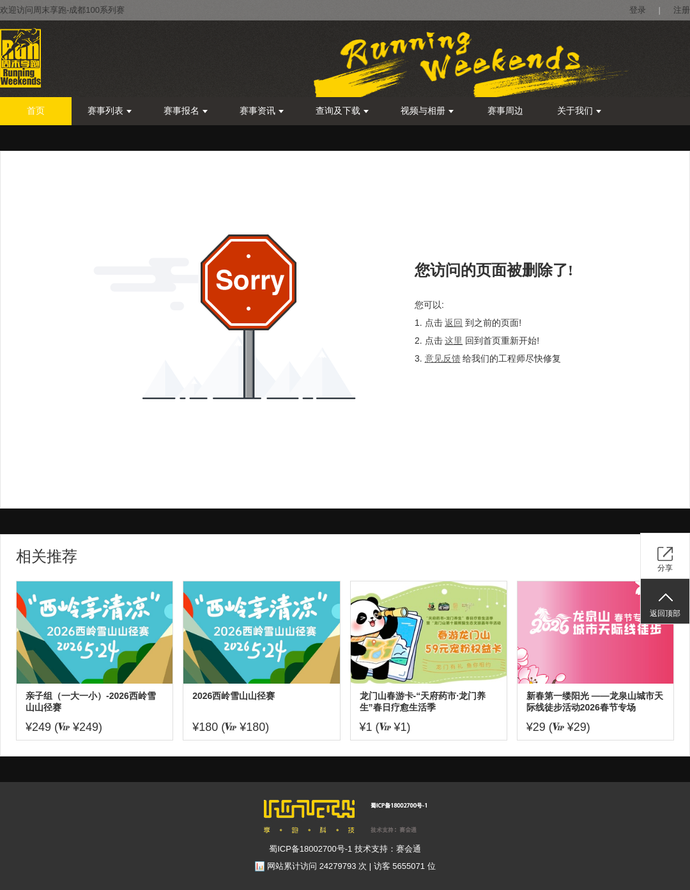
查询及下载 (342, 111)
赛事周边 (505, 111)
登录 (637, 10)
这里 (454, 340)
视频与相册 (427, 111)
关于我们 (579, 111)
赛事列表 (110, 111)
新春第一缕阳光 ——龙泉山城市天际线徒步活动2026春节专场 (594, 701)
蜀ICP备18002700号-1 (310, 849)
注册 (681, 10)
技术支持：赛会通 (388, 849)
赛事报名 (186, 111)
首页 (36, 111)
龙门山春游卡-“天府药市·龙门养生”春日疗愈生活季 (423, 701)
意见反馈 (443, 358)
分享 (665, 568)
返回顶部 (665, 613)
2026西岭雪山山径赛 (233, 696)
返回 (454, 323)
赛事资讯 (262, 111)
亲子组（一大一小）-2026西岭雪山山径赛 (91, 701)
